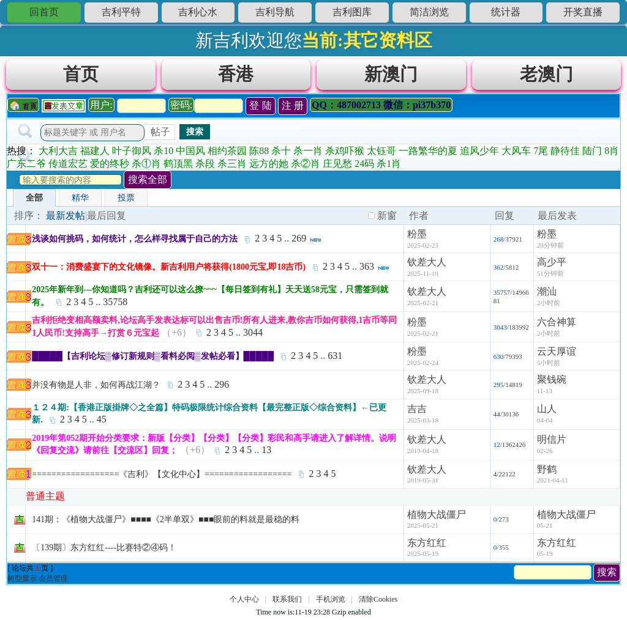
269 (298, 238)
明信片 (551, 439)
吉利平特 (121, 12)
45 (102, 419)
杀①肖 (146, 163)
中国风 (190, 151)
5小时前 (549, 362)
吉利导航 (275, 12)
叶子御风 (131, 151)
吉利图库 (352, 12)
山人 (547, 409)
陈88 (259, 151)
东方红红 (426, 542)
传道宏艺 (68, 163)
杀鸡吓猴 (344, 151)
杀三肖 (232, 163)
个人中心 (244, 599)
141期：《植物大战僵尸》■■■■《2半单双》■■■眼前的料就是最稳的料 (165, 519)
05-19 (545, 553)
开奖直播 (583, 12)
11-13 (544, 390)
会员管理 (53, 578)
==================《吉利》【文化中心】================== (161, 474)
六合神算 (556, 322)
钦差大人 (426, 262)
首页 (81, 74)
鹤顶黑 (178, 163)
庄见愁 (337, 163)
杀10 (163, 151)
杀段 (205, 163)
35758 (115, 302)
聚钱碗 (551, 379)
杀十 (281, 151)
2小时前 (549, 302)
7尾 (540, 151)
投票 (126, 197)
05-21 (545, 525)
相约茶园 (227, 151)
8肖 (611, 151)
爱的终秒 (109, 163)
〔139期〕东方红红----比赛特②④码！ (104, 547)
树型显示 (22, 578)
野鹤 (547, 469)
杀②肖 (305, 163)
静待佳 (565, 151)
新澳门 (391, 74)
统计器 (505, 12)
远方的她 (268, 163)
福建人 (95, 151)
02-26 (545, 450)
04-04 (545, 420)
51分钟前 (550, 273)
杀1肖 (389, 163)
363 (366, 266)
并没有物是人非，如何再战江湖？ (96, 384)
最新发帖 (65, 215)
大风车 (516, 151)
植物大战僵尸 (436, 514)
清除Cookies (378, 599)
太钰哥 (381, 151)
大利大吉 (58, 151)
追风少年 (479, 151)
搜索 (194, 131)
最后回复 (106, 215)
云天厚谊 (556, 351)
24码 (364, 163)
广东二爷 (26, 163)
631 (335, 355)
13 (266, 450)
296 (221, 384)
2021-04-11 (552, 480)
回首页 (44, 12)
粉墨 (417, 234)
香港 (235, 74)
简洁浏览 (429, 12)
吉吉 (417, 409)
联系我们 (287, 599)
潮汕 (547, 291)
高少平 (551, 262)
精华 (80, 197)
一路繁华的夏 (428, 151)
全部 (34, 197)
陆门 (592, 151)
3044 (253, 332)
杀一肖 (308, 151)
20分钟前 (550, 245)
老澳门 (546, 74)
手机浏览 (330, 599)
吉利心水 (197, 12)
